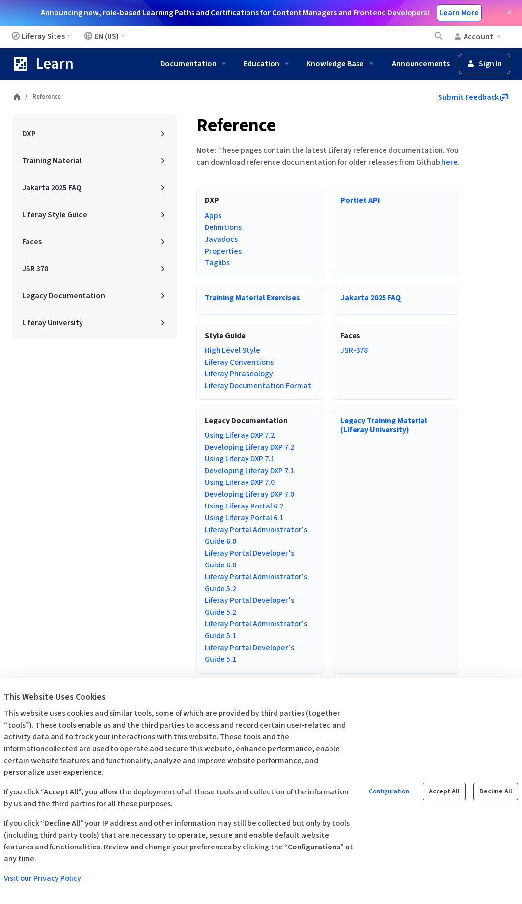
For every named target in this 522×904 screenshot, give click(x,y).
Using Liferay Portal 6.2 (244, 506)
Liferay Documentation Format (258, 385)
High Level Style (232, 350)
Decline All (495, 791)
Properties (223, 251)
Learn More (459, 12)
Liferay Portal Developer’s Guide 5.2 (249, 606)
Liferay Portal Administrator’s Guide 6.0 (256, 535)
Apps (213, 215)
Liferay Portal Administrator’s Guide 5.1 (256, 630)
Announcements (421, 63)
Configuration (389, 791)
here (449, 162)
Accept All (444, 791)
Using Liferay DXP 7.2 (240, 435)
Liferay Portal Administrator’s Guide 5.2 (256, 582)
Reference (236, 126)
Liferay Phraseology (239, 373)
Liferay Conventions (239, 362)
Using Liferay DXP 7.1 (240, 458)
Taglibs (217, 262)
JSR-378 (354, 350)
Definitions (223, 227)
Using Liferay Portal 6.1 (244, 517)
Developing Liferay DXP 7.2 (249, 447)
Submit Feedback (473, 97)
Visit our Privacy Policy (42, 878)
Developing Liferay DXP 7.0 (249, 494)
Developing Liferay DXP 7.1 (249, 470)
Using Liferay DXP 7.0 (240, 482)
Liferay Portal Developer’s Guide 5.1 (249, 653)
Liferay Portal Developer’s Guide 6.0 (249, 559)
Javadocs (221, 239)
